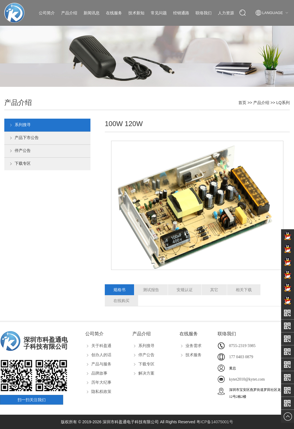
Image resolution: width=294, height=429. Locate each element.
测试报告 (151, 289)
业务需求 (190, 345)
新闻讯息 (92, 13)
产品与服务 (98, 364)
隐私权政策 (98, 391)
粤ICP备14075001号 (214, 422)
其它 (214, 289)
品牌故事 (96, 373)
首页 (242, 102)
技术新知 (136, 13)
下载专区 (20, 163)
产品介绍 (69, 13)
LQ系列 (283, 102)
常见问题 (159, 13)
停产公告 (20, 151)
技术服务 (190, 354)
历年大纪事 (98, 382)
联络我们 (204, 13)
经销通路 (181, 13)
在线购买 (121, 300)
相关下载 (244, 289)
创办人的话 (98, 354)
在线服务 (114, 13)
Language (273, 13)
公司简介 (47, 13)
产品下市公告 (24, 138)
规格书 (119, 289)
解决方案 (143, 373)
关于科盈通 (98, 345)
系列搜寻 (20, 125)
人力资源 (226, 13)
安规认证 (185, 289)
